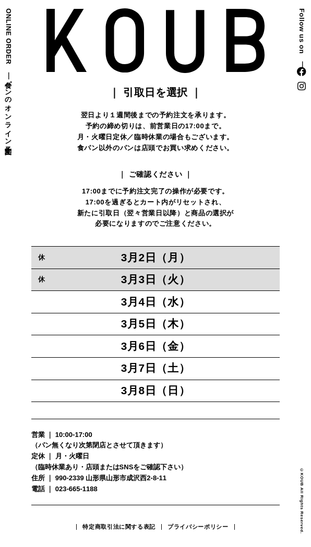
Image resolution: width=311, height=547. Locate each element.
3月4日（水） (155, 302)
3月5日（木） (155, 324)
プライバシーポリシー (198, 527)
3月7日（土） (155, 368)
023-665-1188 (76, 489)
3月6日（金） (155, 346)
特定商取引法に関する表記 (119, 527)
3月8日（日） (155, 390)
